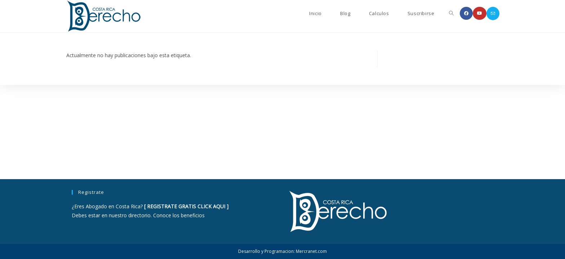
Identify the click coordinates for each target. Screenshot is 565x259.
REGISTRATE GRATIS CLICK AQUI (186, 206)
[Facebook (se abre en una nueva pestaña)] (466, 13)
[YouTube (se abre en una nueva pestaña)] (479, 13)
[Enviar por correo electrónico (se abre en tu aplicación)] (492, 13)
